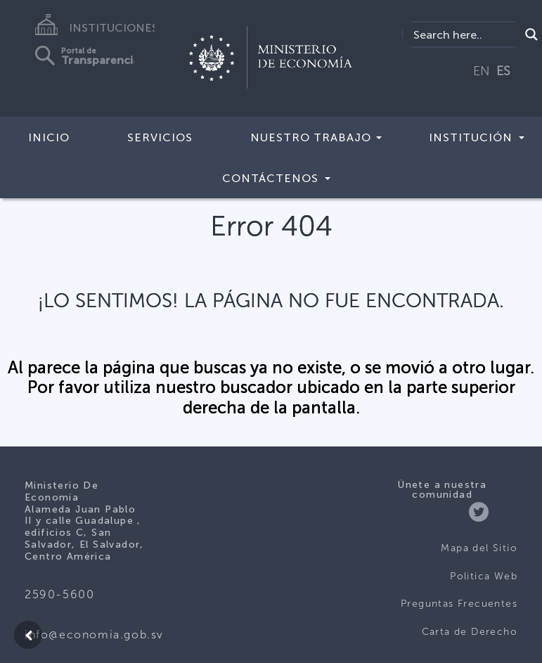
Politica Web (483, 576)
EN (481, 71)
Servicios (160, 137)
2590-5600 (59, 594)
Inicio (49, 137)
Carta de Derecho (469, 632)
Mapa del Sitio (479, 548)
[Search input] (464, 34)
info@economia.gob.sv (94, 634)
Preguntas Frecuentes (459, 604)
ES (503, 71)
